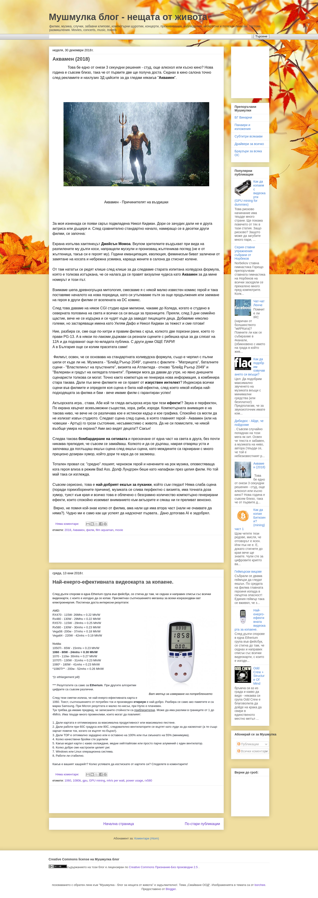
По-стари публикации (202, 824)
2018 (68, 530)
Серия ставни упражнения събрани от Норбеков (245, 252)
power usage (134, 780)
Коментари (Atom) (146, 838)
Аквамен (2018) (71, 59)
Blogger (171, 889)
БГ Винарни (243, 117)
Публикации (248, 744)
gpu (84, 780)
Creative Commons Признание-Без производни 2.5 (163, 867)
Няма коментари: (68, 523)
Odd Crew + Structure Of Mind (259, 675)
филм (90, 530)
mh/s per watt (116, 780)
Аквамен (79, 530)
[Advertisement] (136, 548)
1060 (68, 780)
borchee (259, 885)
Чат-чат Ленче (259, 303)
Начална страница (118, 824)
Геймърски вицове (248, 571)
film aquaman (104, 530)
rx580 (148, 780)
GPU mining (97, 780)
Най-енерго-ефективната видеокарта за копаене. (113, 582)
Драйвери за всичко (249, 144)
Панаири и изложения (243, 127)
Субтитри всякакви (249, 136)
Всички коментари (252, 751)
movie (119, 530)
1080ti (77, 780)
